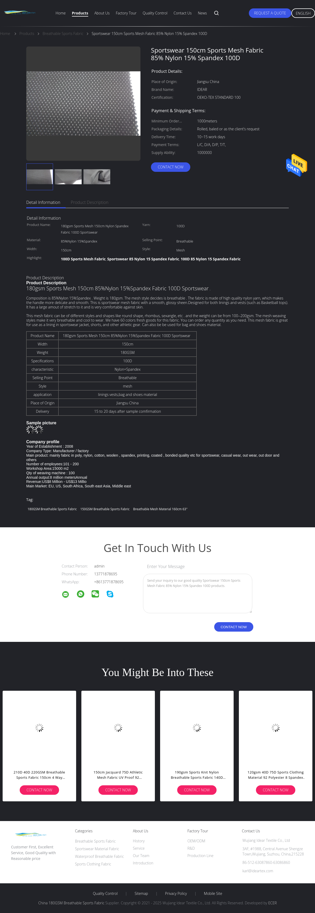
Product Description (89, 202)
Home (61, 13)
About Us (101, 13)
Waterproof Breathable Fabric (99, 856)
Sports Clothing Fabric (93, 864)
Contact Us (183, 13)
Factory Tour (126, 13)
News (202, 13)
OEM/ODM (196, 840)
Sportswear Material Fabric (97, 848)
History (139, 840)
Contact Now (170, 166)
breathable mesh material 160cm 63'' (160, 509)
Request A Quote (270, 13)
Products (80, 13)
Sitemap (141, 893)
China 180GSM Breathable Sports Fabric (71, 902)
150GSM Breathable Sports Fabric (104, 509)
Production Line (200, 855)
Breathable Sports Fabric (95, 841)
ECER (272, 902)
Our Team (141, 855)
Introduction (143, 862)
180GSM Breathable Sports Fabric (52, 509)
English (303, 13)
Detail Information (43, 202)
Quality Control (155, 13)
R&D (191, 848)
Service (139, 848)
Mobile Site (213, 893)
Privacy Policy (176, 893)
